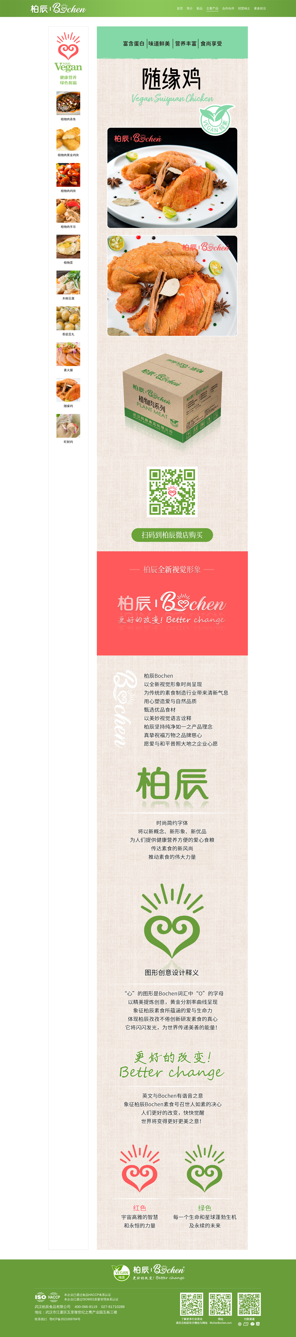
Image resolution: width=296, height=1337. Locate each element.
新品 (200, 8)
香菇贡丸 (68, 334)
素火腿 (68, 370)
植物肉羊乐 (68, 226)
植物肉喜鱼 (68, 119)
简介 (190, 8)
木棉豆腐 (68, 298)
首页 (180, 8)
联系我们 (41, 1319)
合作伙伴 (228, 8)
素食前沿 (260, 8)
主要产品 (212, 8)
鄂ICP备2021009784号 (64, 1319)
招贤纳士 (244, 8)
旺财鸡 (68, 441)
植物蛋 (68, 262)
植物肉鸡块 (68, 190)
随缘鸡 (68, 406)
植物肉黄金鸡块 (68, 155)
